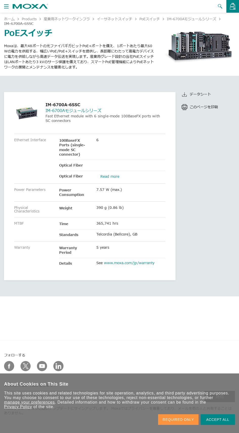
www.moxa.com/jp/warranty (129, 262)
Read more (109, 176)
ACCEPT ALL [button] (217, 420)
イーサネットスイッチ (114, 19)
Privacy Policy (18, 407)
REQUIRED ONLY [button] (178, 420)
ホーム (9, 19)
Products (29, 19)
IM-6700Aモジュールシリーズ (191, 19)
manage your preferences (29, 402)
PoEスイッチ (149, 19)
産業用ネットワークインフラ (67, 19)
